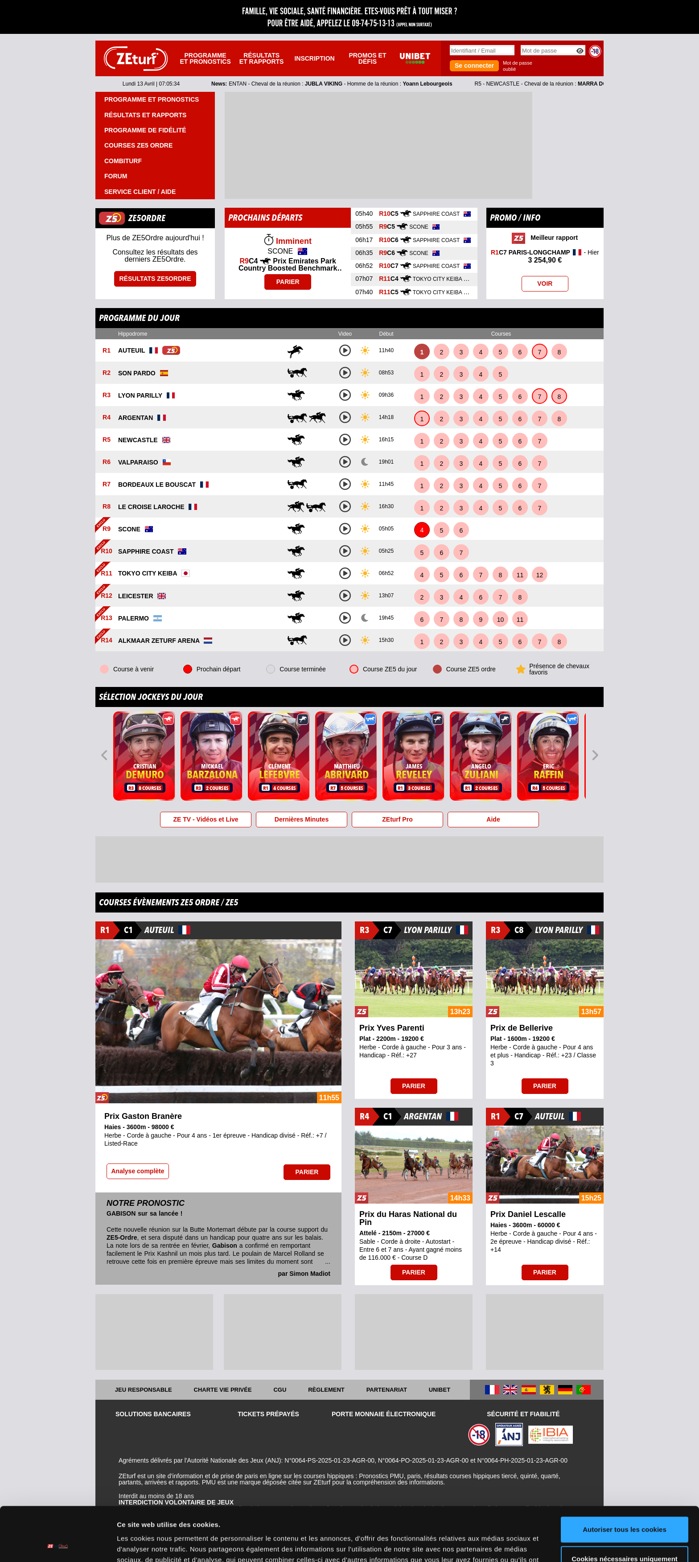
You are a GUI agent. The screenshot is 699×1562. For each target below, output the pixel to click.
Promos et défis (367, 58)
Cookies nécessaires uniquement (625, 1508)
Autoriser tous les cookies (624, 1479)
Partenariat (386, 1389)
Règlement (326, 1389)
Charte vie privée (223, 1389)
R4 (107, 417)
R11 (106, 573)
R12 (106, 596)
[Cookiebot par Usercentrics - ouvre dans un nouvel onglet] (58, 1544)
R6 (107, 462)
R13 (106, 618)
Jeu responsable (143, 1389)
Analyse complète (137, 1171)
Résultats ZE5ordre (155, 278)
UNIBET (439, 1389)
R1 (107, 350)
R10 (106, 551)
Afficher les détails (147, 1544)
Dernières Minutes (302, 819)
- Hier (545, 256)
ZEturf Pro (397, 819)
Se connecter (474, 65)
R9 (107, 529)
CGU (279, 1389)
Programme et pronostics (205, 58)
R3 (107, 395)
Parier (288, 281)
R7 (107, 484)
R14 (106, 640)
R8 (107, 506)
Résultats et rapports (261, 58)
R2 (107, 373)
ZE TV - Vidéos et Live (205, 819)
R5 (107, 440)
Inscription (314, 58)
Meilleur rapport (545, 238)
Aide (493, 819)
